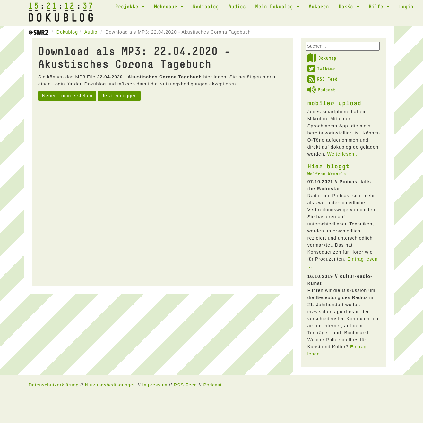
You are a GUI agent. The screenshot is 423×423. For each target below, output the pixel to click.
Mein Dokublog (277, 6)
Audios (237, 6)
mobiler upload (334, 103)
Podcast (321, 89)
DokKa (349, 6)
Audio (91, 32)
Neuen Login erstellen (67, 95)
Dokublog (67, 32)
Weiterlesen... (343, 154)
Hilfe (379, 6)
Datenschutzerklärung (54, 384)
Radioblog (206, 6)
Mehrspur (168, 6)
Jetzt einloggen (119, 95)
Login (406, 6)
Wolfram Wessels (326, 173)
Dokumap (321, 58)
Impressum (154, 384)
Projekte (129, 6)
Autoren (319, 6)
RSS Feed (322, 79)
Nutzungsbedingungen (110, 384)
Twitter (321, 68)
